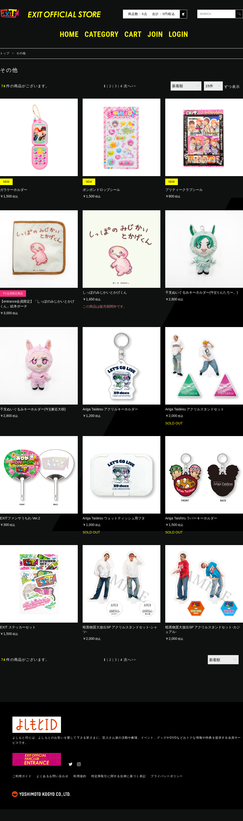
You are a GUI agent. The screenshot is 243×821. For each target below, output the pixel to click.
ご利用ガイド (22, 776)
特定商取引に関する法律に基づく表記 (118, 776)
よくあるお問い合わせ (52, 776)
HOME (69, 34)
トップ (5, 53)
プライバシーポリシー (167, 776)
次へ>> (130, 86)
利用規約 (79, 776)
